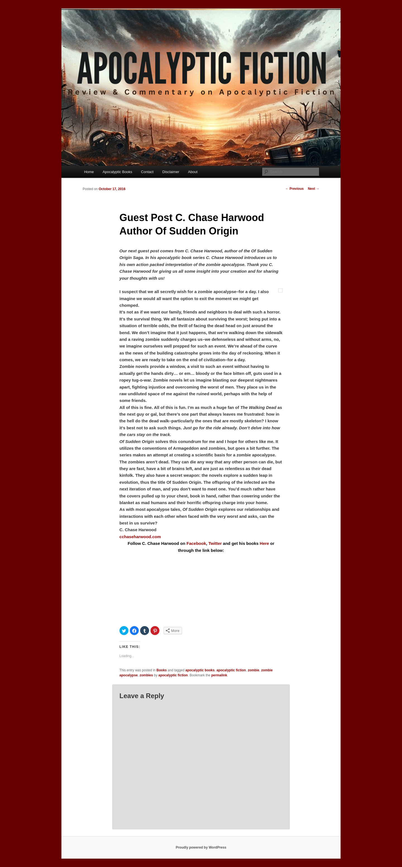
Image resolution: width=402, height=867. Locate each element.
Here (264, 543)
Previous (294, 189)
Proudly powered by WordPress (201, 847)
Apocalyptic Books (117, 172)
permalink (219, 675)
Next (313, 189)
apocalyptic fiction (231, 670)
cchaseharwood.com (140, 536)
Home (89, 172)
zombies (146, 675)
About (193, 172)
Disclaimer (170, 172)
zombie (253, 670)
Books (162, 670)
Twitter (215, 543)
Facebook (196, 543)
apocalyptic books (200, 670)
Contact (147, 172)
